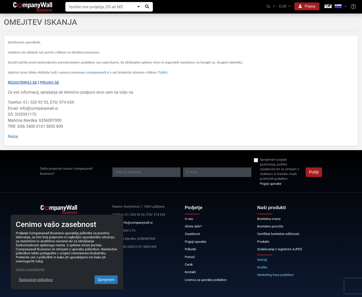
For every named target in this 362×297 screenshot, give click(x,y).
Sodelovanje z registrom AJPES (279, 249)
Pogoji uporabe (271, 184)
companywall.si (98, 72)
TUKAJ (162, 72)
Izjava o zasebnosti (30, 269)
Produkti (263, 242)
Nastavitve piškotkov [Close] (36, 279)
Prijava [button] (307, 6)
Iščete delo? (193, 226)
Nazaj (13, 136)
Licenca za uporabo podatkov (206, 280)
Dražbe (262, 267)
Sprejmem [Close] (106, 279)
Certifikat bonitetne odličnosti (278, 234)
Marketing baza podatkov (275, 275)
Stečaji (262, 260)
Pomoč (190, 257)
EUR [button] (283, 6)
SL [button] (269, 6)
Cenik (189, 264)
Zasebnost (192, 234)
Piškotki (190, 249)
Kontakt (190, 272)
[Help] (353, 7)
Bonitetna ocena (269, 219)
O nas (189, 219)
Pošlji (314, 172)
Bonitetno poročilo (270, 226)
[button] (335, 7)
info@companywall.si (137, 222)
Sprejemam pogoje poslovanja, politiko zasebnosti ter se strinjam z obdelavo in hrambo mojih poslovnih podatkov (279, 169)
